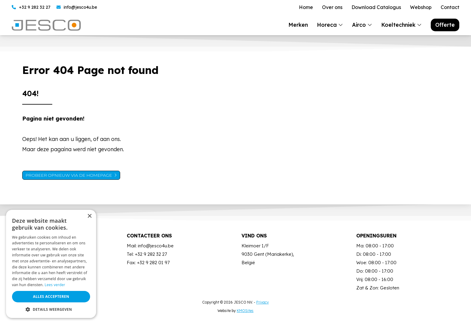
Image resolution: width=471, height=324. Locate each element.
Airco (359, 25)
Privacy (262, 302)
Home (306, 7)
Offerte (445, 24)
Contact (450, 7)
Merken (298, 25)
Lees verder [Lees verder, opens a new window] (55, 284)
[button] (51, 309)
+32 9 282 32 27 (31, 7)
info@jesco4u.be (76, 7)
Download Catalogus (376, 7)
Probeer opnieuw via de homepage (69, 175)
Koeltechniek (398, 25)
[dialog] (51, 264)
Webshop (421, 7)
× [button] (89, 216)
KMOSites (245, 310)
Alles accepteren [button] (51, 296)
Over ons (332, 7)
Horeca (327, 25)
